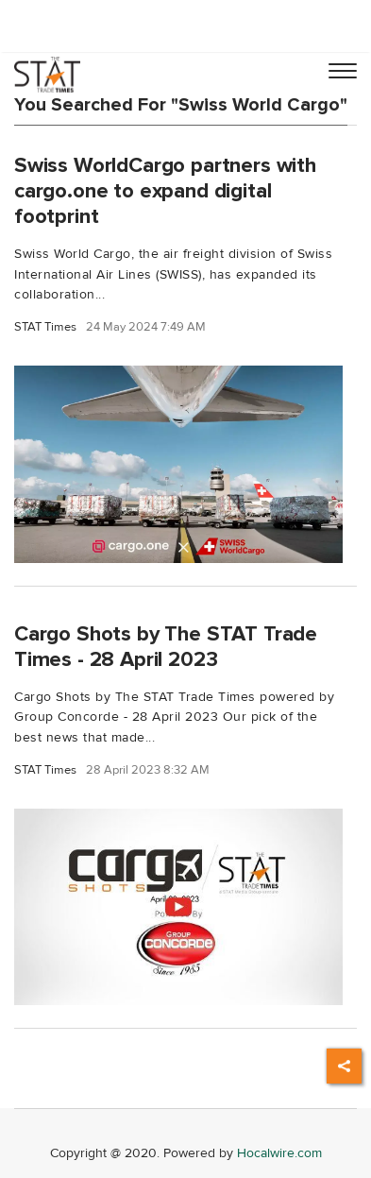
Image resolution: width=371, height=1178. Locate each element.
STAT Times (45, 327)
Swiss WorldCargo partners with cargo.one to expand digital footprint (165, 191)
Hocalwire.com (279, 1153)
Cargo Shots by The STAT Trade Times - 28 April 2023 (165, 647)
